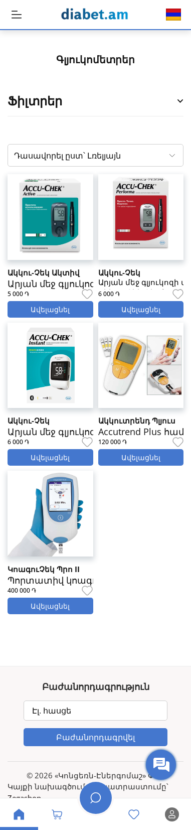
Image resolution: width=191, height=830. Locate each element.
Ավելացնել (50, 309)
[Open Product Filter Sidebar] (180, 101)
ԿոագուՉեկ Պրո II (44, 569)
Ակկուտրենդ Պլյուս (136, 421)
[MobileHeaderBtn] (17, 15)
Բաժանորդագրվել (95, 737)
